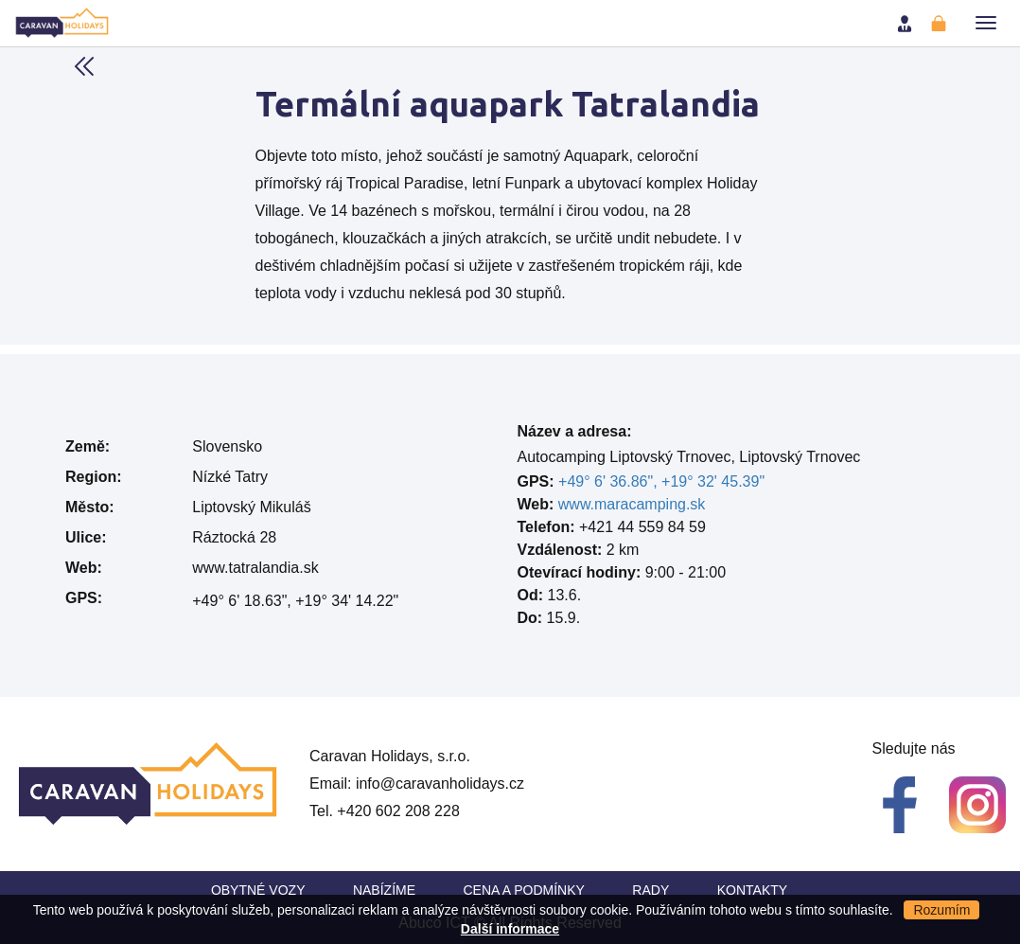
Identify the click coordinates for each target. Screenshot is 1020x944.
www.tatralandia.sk (255, 568)
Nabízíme (384, 890)
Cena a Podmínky (524, 890)
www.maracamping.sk (632, 504)
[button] (986, 23)
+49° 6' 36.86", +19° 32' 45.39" (661, 481)
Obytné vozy (258, 890)
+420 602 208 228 (398, 811)
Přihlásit (906, 23)
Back (84, 66)
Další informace (510, 928)
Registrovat (940, 23)
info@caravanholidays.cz (440, 783)
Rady (650, 890)
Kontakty (752, 890)
